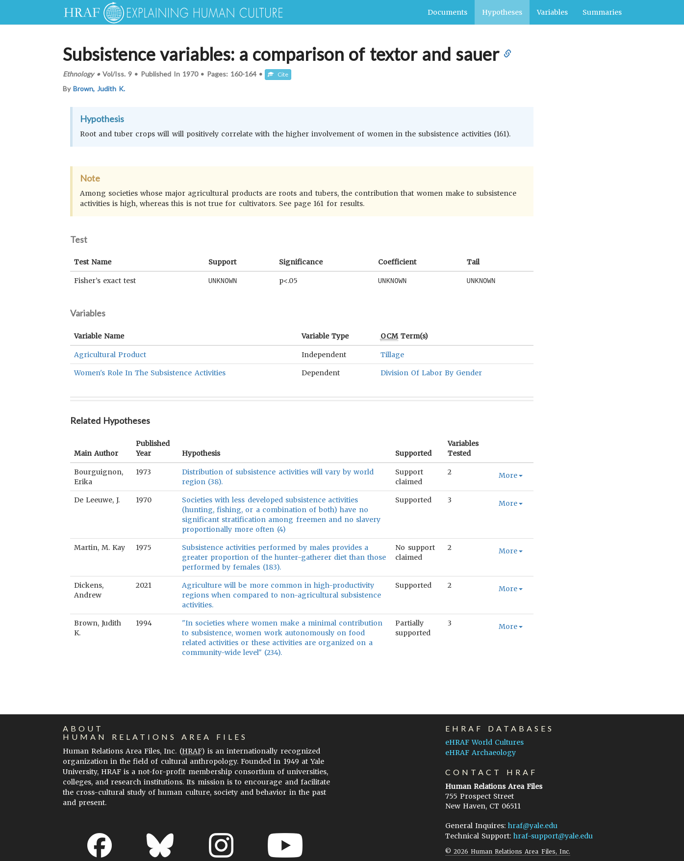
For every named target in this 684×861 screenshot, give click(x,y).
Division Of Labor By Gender (431, 372)
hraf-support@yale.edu (553, 835)
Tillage (392, 354)
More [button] (511, 474)
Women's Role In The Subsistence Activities (150, 372)
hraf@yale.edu (532, 825)
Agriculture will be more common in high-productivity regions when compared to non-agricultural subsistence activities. (281, 594)
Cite (278, 74)
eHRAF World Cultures (484, 741)
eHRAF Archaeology (480, 752)
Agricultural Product (110, 354)
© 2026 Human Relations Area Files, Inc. (507, 851)
